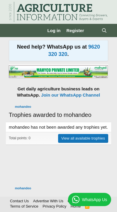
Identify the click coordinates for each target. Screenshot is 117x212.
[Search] (104, 30)
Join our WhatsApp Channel (70, 94)
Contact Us (19, 201)
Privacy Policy (54, 206)
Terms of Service (24, 206)
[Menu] (14, 30)
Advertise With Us (48, 201)
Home (76, 206)
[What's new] (92, 30)
